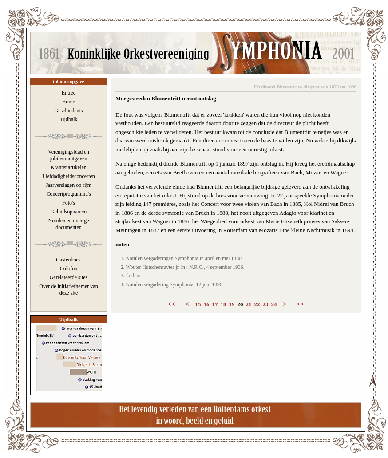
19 (232, 304)
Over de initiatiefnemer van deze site (68, 289)
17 (215, 304)
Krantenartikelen (69, 167)
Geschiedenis (69, 110)
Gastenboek (68, 260)
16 (207, 304)
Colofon (68, 268)
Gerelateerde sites (69, 277)
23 (266, 304)
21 (249, 304)
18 (223, 304)
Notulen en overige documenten (68, 223)
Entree (68, 93)
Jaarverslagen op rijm (68, 185)
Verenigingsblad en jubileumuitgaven (68, 155)
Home (68, 102)
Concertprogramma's (68, 194)
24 (274, 304)
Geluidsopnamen (69, 212)
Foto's (68, 203)
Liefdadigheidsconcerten (68, 176)
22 (257, 304)
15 (198, 304)
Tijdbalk (68, 119)
